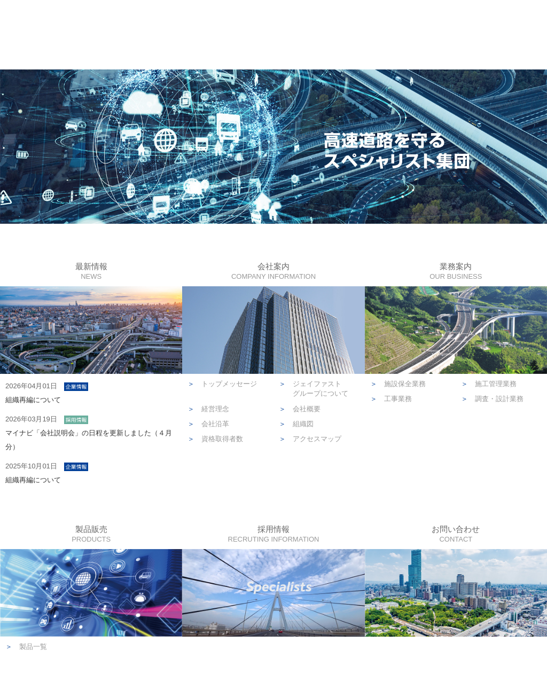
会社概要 (300, 409)
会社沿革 (208, 424)
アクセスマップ (310, 439)
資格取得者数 (215, 439)
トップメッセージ (222, 384)
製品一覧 (26, 647)
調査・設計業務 (492, 399)
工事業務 (391, 399)
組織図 (296, 424)
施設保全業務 (398, 384)
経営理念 (208, 409)
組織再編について (33, 400)
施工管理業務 (489, 384)
